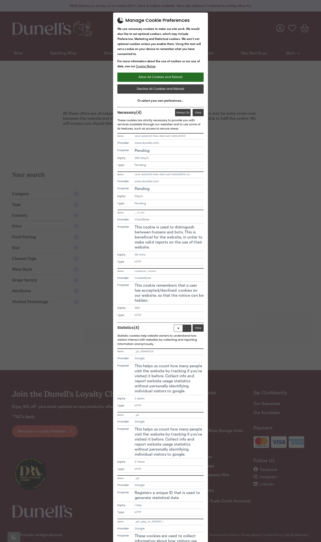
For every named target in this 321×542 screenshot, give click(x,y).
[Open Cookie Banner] (14, 537)
